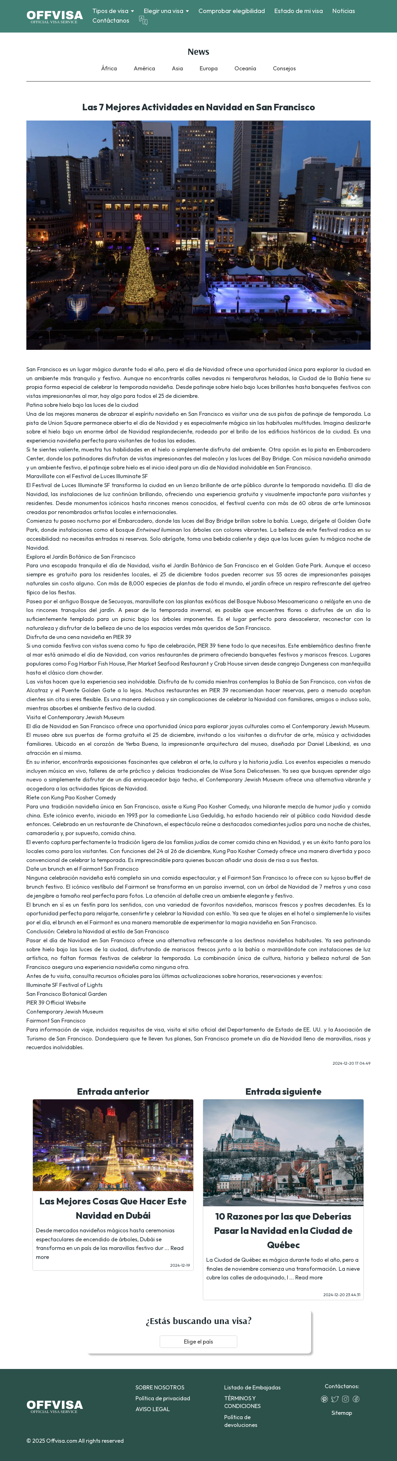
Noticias (343, 11)
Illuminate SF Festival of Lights (64, 984)
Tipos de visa (110, 10)
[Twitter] (336, 1399)
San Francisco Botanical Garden (66, 993)
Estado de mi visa (298, 11)
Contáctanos (110, 20)
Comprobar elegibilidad (231, 11)
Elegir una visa (163, 10)
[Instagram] (347, 1399)
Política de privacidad (163, 1398)
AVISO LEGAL (153, 1409)
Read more (309, 1277)
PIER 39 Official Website (56, 1002)
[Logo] (54, 16)
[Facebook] (357, 1399)
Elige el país (198, 1341)
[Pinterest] (326, 1399)
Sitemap (342, 1412)
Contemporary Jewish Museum (64, 1011)
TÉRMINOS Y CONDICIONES (242, 1402)
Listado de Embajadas (252, 1387)
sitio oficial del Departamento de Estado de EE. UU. (255, 1029)
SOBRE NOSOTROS (160, 1387)
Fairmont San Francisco (56, 1020)
